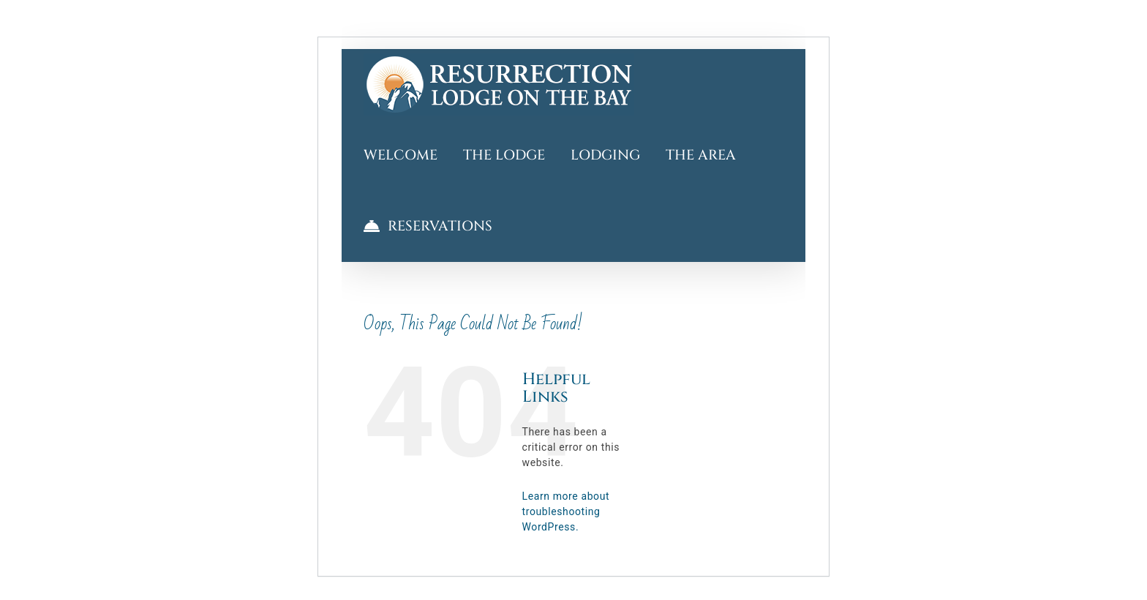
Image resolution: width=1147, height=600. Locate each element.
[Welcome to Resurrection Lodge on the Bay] (499, 84)
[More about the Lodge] (504, 155)
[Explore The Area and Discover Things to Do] (701, 155)
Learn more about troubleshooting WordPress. (566, 511)
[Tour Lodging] (605, 155)
